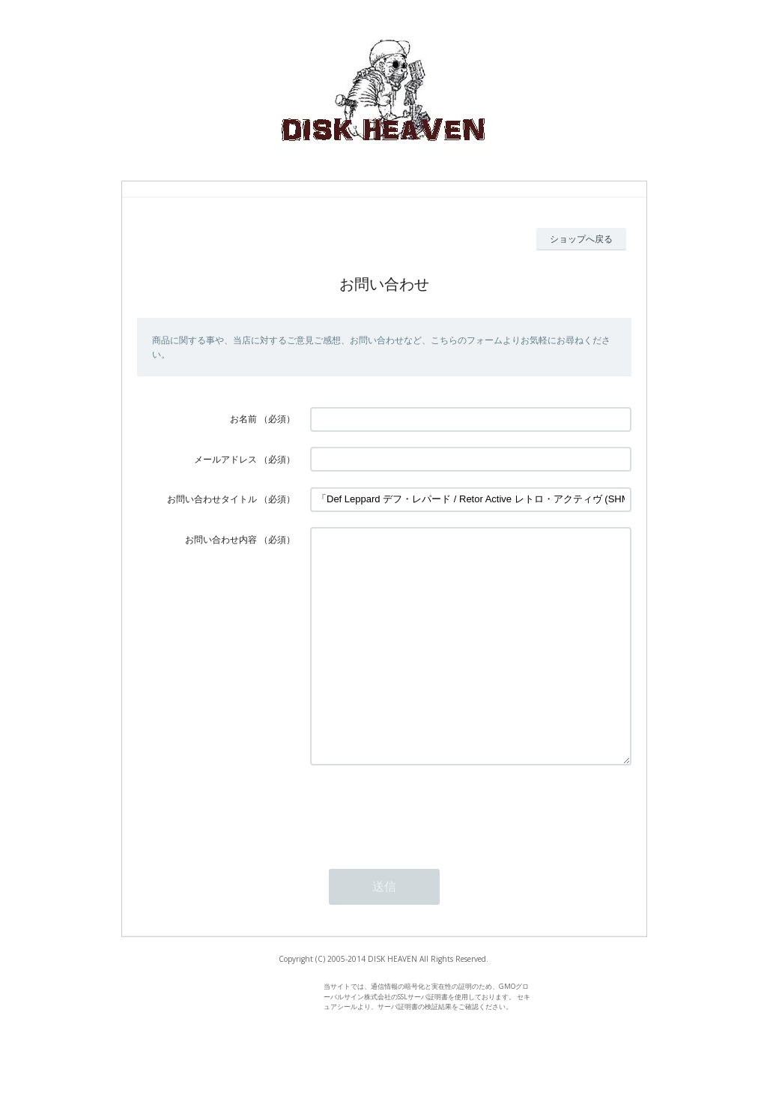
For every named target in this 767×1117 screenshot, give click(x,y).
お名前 (243, 418)
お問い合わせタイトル (212, 499)
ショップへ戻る (581, 238)
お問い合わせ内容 (221, 539)
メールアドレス (225, 459)
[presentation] (424, 854)
